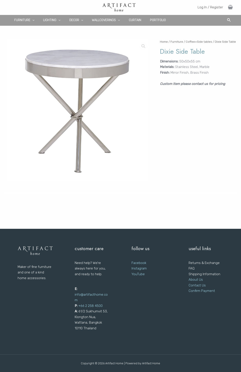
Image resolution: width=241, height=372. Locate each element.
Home (164, 41)
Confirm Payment (202, 291)
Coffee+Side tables (199, 41)
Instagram (139, 268)
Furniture (177, 41)
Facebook (139, 263)
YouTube (138, 274)
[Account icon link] (210, 7)
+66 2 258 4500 (90, 306)
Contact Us (197, 285)
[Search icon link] (229, 20)
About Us (196, 280)
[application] (32, 20)
